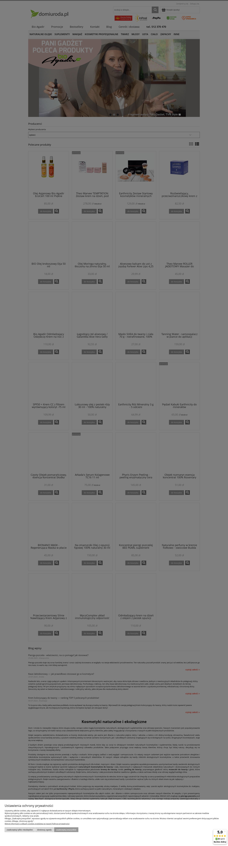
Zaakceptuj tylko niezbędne (20, 829)
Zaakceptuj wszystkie (66, 829)
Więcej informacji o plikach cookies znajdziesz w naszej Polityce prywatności (37, 823)
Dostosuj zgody (44, 829)
